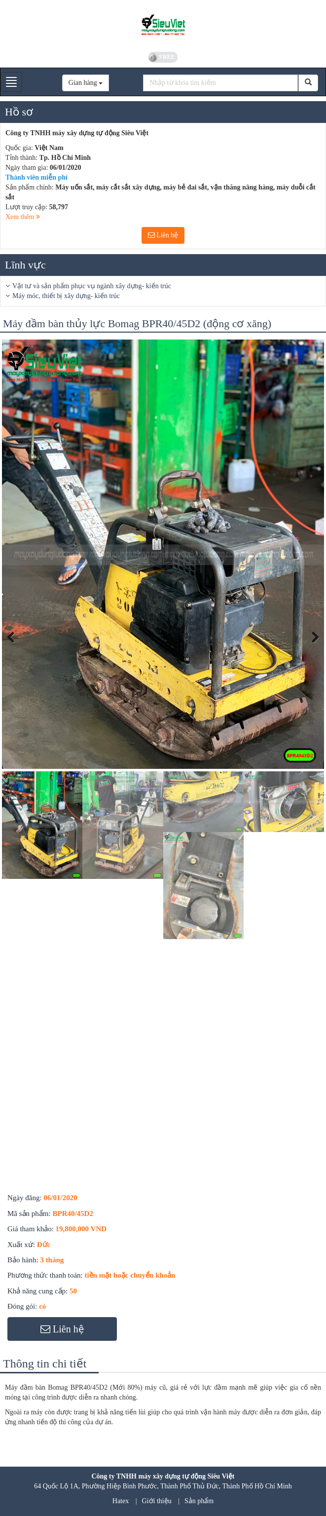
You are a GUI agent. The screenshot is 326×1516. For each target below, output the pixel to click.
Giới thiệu (157, 1501)
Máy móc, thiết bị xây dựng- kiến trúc (66, 296)
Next (312, 648)
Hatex (120, 1501)
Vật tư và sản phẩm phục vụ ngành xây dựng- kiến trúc (91, 286)
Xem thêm (22, 217)
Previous (17, 648)
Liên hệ (163, 235)
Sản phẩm (199, 1501)
